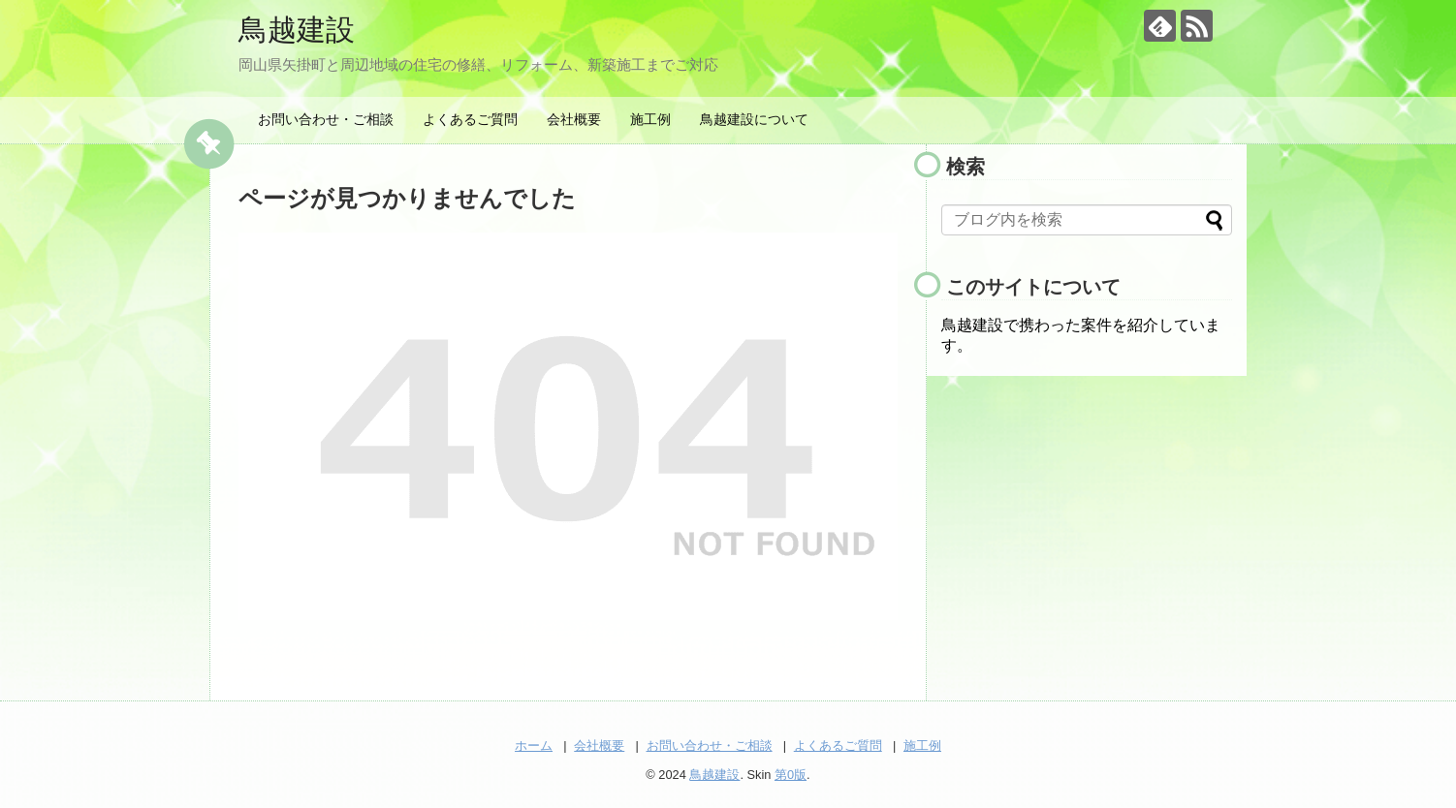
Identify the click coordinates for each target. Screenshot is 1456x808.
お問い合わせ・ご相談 (326, 119)
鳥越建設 (296, 30)
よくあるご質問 (470, 119)
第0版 (791, 774)
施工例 (650, 119)
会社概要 (574, 119)
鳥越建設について (754, 119)
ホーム (534, 745)
